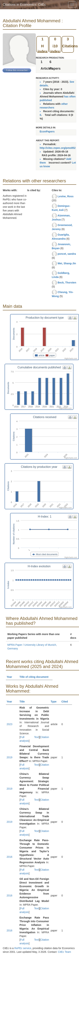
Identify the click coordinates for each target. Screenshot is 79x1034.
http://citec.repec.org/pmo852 (58, 147)
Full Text (29, 737)
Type (55, 701)
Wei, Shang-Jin (67, 263)
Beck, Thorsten (67, 282)
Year (11, 676)
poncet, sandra (67, 253)
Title (23, 701)
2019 (9, 757)
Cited (66, 701)
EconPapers (47, 131)
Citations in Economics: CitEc (24, 4)
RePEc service (22, 948)
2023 (9, 724)
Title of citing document (35, 676)
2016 (9, 856)
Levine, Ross (65, 196)
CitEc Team (64, 951)
